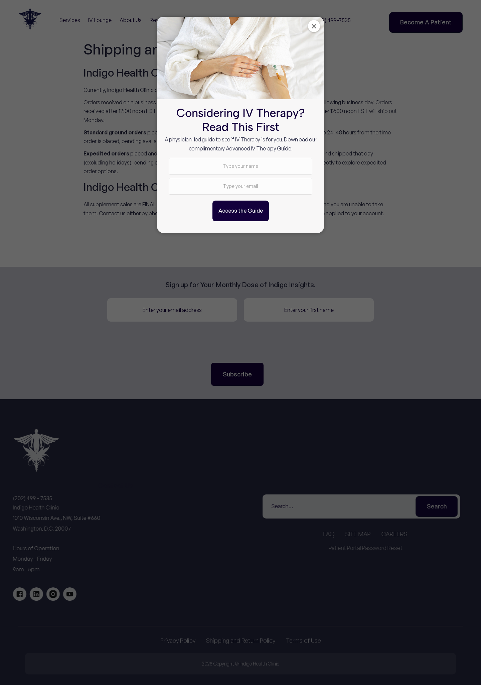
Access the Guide (240, 210)
